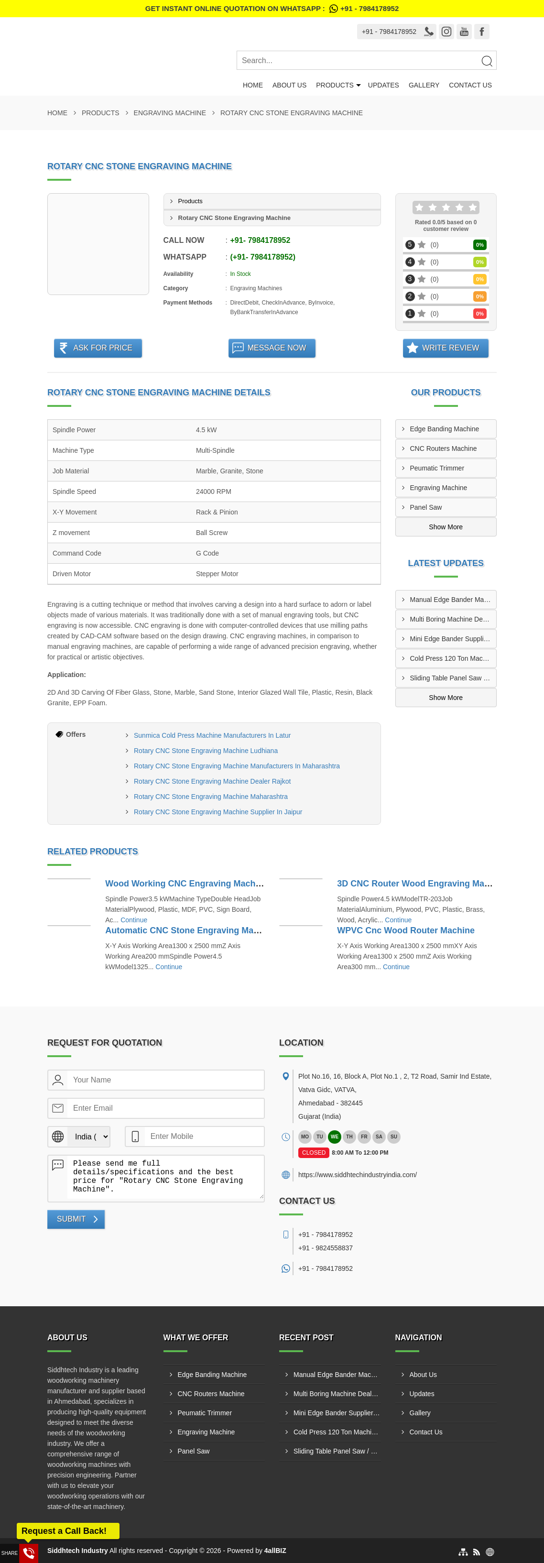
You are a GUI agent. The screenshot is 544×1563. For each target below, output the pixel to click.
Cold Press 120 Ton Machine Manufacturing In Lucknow (453, 658)
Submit (71, 1219)
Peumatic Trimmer (437, 468)
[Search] (486, 60)
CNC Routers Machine (443, 448)
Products (335, 85)
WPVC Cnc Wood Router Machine (406, 930)
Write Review (450, 348)
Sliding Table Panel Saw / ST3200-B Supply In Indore (453, 678)
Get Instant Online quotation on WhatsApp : (272, 8)
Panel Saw (426, 507)
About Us (289, 85)
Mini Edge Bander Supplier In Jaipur (453, 639)
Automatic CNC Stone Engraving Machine (190, 930)
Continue (133, 920)
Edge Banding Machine (444, 429)
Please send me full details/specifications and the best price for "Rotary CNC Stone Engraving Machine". (165, 1177)
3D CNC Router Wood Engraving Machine (422, 883)
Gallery (424, 85)
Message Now (277, 348)
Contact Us (470, 85)
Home (253, 85)
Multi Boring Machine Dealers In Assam (453, 619)
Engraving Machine (170, 113)
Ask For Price (102, 348)
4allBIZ (275, 1550)
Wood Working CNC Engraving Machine (186, 883)
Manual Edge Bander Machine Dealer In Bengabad (453, 599)
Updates (383, 85)
